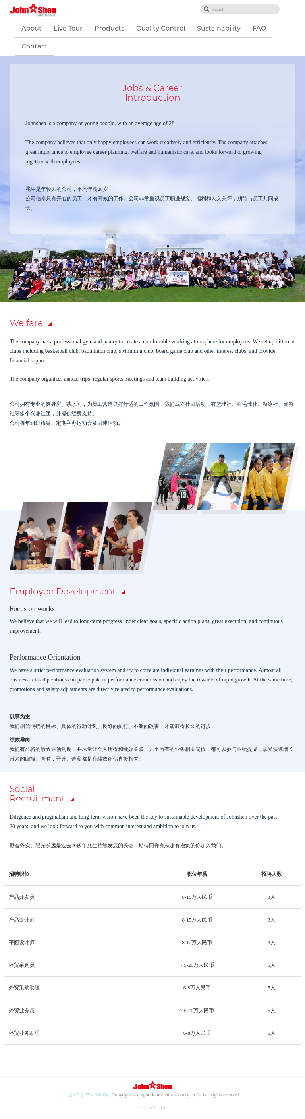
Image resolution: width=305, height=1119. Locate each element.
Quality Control (160, 28)
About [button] (31, 28)
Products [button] (109, 28)
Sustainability (219, 28)
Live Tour (68, 28)
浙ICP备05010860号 (88, 1095)
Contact (34, 46)
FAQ (259, 28)
